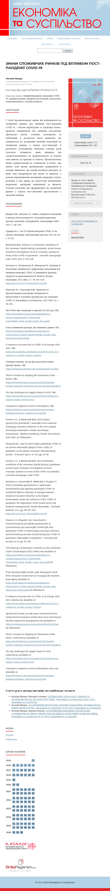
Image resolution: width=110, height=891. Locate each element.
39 (29, 798)
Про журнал (92, 38)
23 (14, 789)
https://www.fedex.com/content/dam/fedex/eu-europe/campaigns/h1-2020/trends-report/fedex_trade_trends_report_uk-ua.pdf (28, 317)
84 (18, 832)
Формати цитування (83, 203)
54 (18, 810)
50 (25, 807)
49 (21, 807)
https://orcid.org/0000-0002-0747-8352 (19, 84)
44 (25, 802)
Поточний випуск (31, 38)
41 (14, 802)
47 (14, 807)
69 (29, 819)
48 (18, 807)
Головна (12, 38)
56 (25, 810)
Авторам (47, 44)
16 (21, 775)
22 (18, 785)
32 (25, 793)
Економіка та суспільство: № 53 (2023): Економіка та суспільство (44, 716)
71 (14, 824)
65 (14, 819)
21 (14, 785)
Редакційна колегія (68, 38)
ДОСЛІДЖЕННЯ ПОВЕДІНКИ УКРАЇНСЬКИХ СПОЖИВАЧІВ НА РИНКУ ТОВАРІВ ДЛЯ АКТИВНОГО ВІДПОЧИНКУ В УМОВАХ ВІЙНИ (54, 712)
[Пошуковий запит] (49, 51)
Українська (11, 739)
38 (25, 798)
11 (25, 770)
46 (33, 802)
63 (29, 815)
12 (29, 770)
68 (25, 819)
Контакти (64, 44)
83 (14, 832)
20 (14, 780)
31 (21, 793)
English (9, 735)
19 (33, 775)
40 (33, 798)
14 (14, 775)
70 (33, 819)
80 (25, 827)
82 (33, 827)
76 (33, 824)
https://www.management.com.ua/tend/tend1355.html (32, 368)
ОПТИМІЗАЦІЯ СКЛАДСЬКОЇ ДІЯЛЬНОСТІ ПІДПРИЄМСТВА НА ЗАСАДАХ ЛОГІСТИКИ (50, 698)
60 (18, 815)
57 (29, 810)
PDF (86, 136)
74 (25, 824)
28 (33, 789)
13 (33, 770)
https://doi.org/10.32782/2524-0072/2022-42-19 (34, 90)
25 (21, 789)
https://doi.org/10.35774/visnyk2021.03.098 (26, 283)
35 (14, 798)
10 (21, 770)
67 (21, 819)
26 (25, 789)
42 (18, 802)
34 (33, 793)
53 (14, 810)
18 (29, 775)
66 (18, 819)
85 (21, 832)
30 (18, 793)
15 (18, 775)
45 (29, 802)
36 (18, 798)
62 (25, 815)
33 (29, 793)
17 (25, 775)
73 (21, 824)
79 (21, 827)
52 (33, 807)
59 (14, 815)
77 (14, 827)
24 (18, 789)
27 (29, 789)
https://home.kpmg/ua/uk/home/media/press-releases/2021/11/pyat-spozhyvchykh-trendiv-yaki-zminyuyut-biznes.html (31, 335)
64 (33, 815)
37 (21, 798)
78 (18, 827)
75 (29, 824)
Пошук (68, 51)
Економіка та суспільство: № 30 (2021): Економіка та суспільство (68, 708)
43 (21, 802)
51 (29, 807)
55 (21, 810)
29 (14, 793)
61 (21, 815)
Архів (50, 38)
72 (18, 824)
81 (29, 827)
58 (33, 810)
